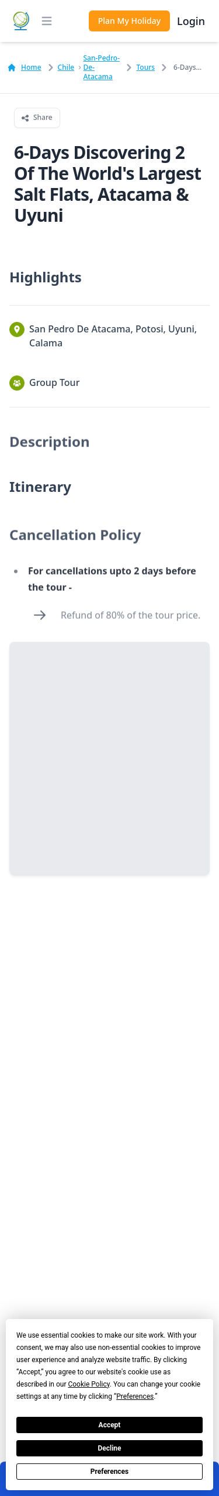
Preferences (110, 1471)
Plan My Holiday (129, 20)
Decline (109, 1448)
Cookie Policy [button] (88, 1384)
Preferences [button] (135, 1396)
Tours (145, 67)
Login (191, 21)
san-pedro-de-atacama (101, 67)
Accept (110, 1425)
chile (66, 67)
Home (24, 67)
